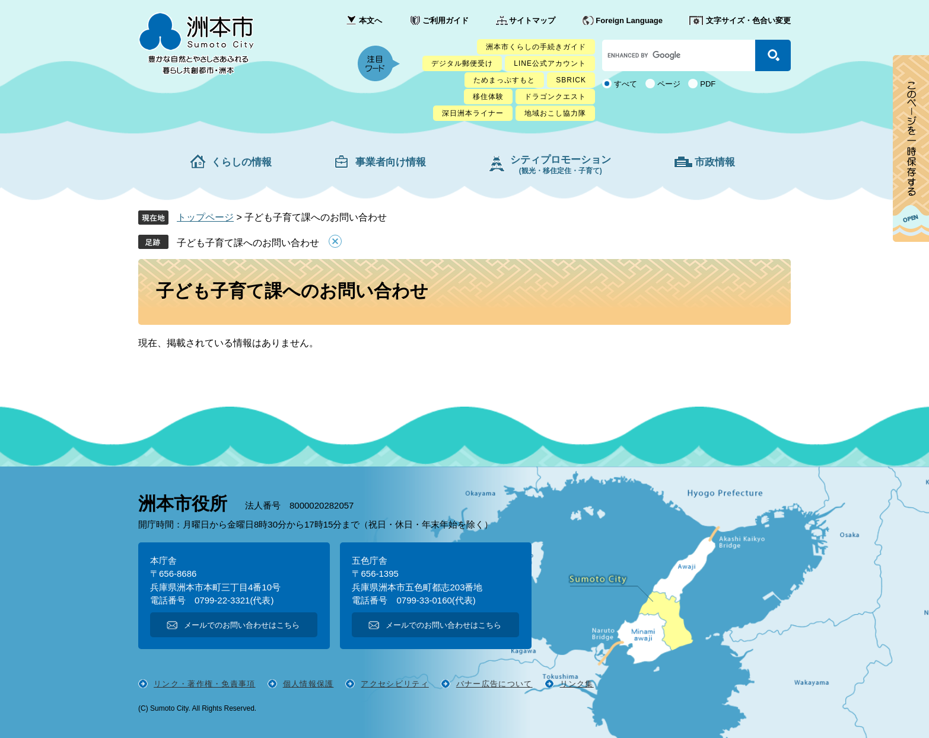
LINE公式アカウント (550, 63)
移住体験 (488, 96)
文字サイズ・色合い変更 (748, 20)
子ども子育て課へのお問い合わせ (248, 243)
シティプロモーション (560, 164)
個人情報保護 (308, 683)
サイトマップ (532, 20)
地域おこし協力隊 (555, 113)
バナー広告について (494, 683)
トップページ (205, 217)
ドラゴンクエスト (555, 96)
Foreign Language (629, 20)
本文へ (370, 20)
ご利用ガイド (445, 20)
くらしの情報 (241, 162)
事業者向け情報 (390, 162)
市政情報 (715, 162)
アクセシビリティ (394, 683)
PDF (707, 83)
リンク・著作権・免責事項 (205, 683)
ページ (668, 83)
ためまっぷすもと (504, 80)
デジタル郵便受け (462, 63)
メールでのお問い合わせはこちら (242, 625)
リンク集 (577, 683)
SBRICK (571, 80)
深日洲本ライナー (473, 113)
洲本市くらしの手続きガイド (536, 47)
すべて (625, 83)
